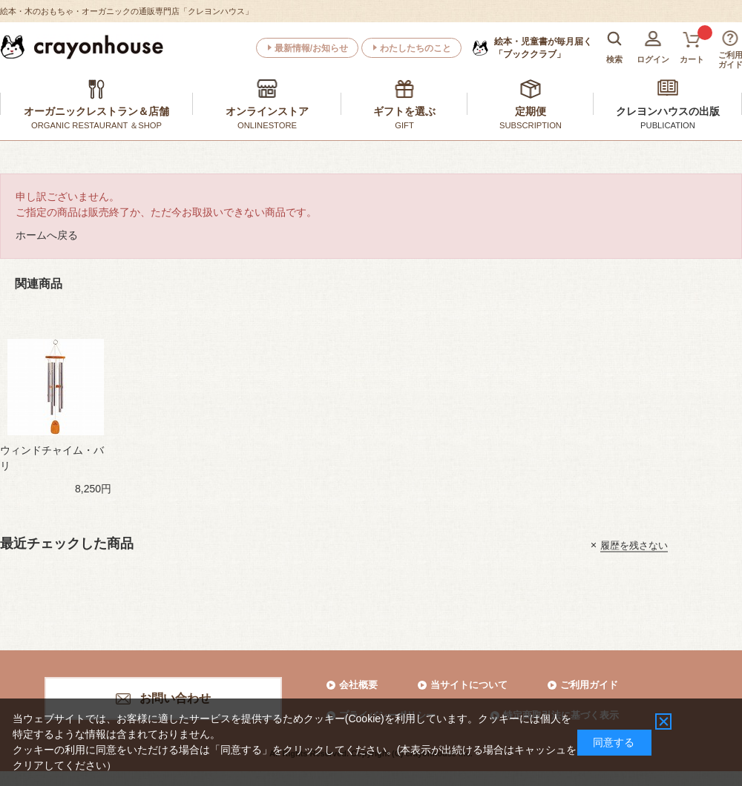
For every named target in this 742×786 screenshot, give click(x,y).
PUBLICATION (667, 125)
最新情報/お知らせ (311, 48)
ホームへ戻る (47, 235)
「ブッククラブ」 (543, 47)
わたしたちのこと (415, 48)
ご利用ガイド (589, 684)
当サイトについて (469, 684)
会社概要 (358, 684)
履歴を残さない (634, 544)
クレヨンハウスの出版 (668, 111)
